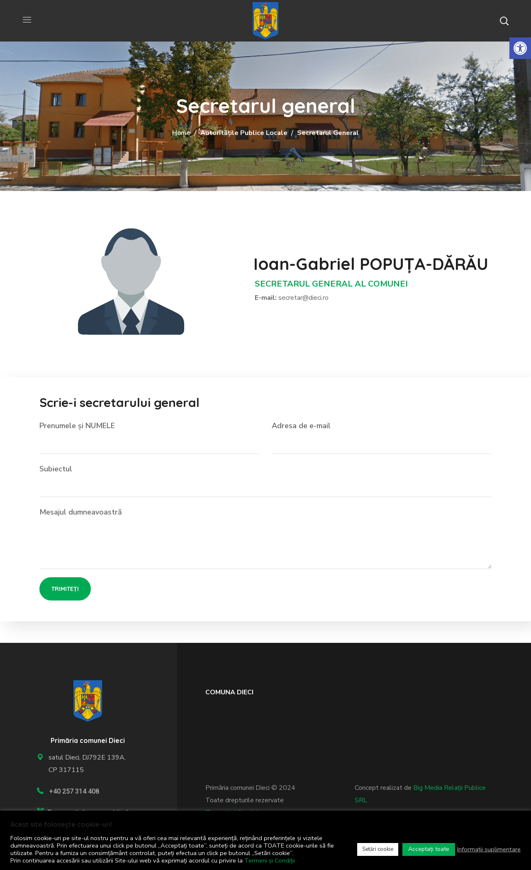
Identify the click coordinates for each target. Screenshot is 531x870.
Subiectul (265, 480)
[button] (504, 21)
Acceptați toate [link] (428, 849)
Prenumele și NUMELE (149, 437)
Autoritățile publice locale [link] (243, 132)
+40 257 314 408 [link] (74, 791)
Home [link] (181, 132)
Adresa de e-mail (382, 437)
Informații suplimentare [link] (489, 849)
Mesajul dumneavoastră (265, 538)
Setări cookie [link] (377, 849)
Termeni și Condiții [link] (269, 860)
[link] (520, 48)
